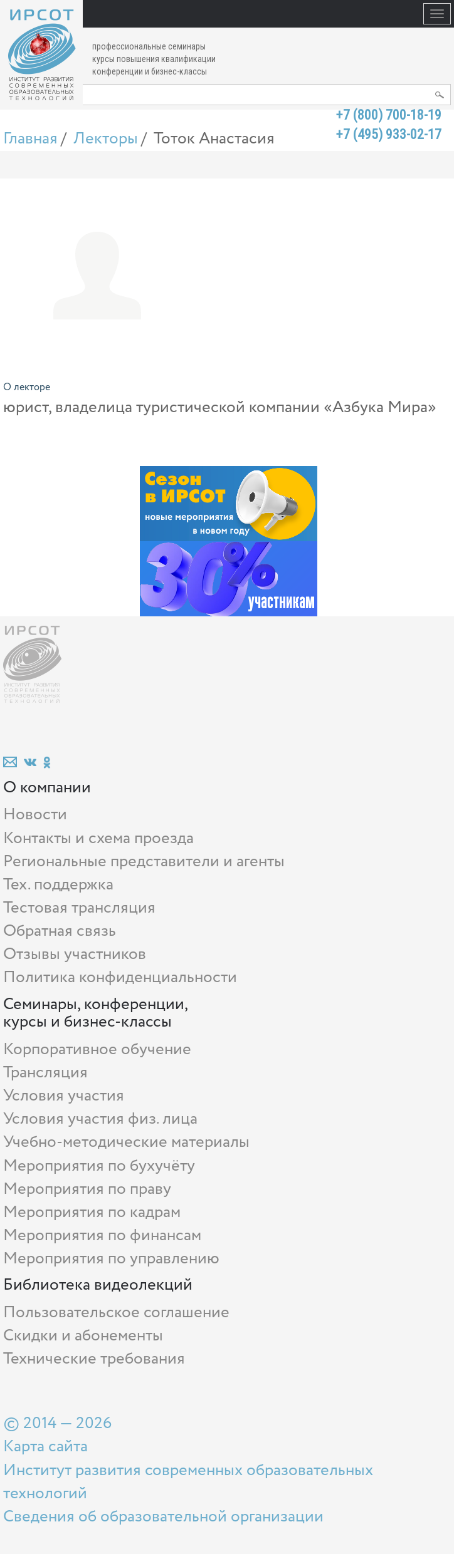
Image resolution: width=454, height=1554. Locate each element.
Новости (35, 814)
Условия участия (63, 1096)
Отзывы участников (74, 954)
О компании (47, 787)
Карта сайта (45, 1446)
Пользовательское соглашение (116, 1312)
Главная (30, 139)
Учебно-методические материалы (126, 1142)
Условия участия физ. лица (100, 1119)
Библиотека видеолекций (98, 1285)
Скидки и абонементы (83, 1335)
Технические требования (94, 1359)
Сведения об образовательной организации (163, 1517)
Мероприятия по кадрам (92, 1212)
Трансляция (45, 1072)
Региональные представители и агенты (144, 861)
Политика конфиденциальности (120, 977)
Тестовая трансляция (79, 908)
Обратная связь (59, 931)
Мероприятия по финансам (102, 1235)
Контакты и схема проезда (98, 838)
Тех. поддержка (58, 885)
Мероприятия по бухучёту (99, 1166)
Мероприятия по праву (87, 1189)
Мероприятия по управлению (111, 1258)
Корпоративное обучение (97, 1049)
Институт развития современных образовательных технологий (188, 1482)
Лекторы (105, 139)
